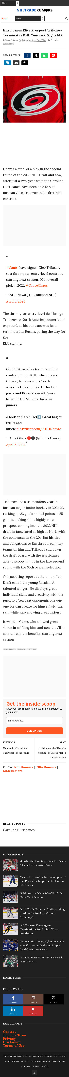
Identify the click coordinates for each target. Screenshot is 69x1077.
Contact (9, 1031)
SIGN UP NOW (34, 730)
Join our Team (14, 1035)
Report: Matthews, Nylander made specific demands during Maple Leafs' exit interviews (42, 945)
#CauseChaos (37, 285)
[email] (34, 720)
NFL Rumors (23, 767)
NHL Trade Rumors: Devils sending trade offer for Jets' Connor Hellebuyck (42, 913)
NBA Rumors (46, 767)
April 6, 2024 (15, 301)
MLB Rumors (12, 771)
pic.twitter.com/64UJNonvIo (39, 429)
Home (4, 18)
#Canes (12, 267)
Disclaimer (12, 1042)
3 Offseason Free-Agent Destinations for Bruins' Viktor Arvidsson (39, 929)
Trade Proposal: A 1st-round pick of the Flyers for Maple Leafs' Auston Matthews (43, 881)
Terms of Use (14, 1045)
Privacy (9, 1038)
